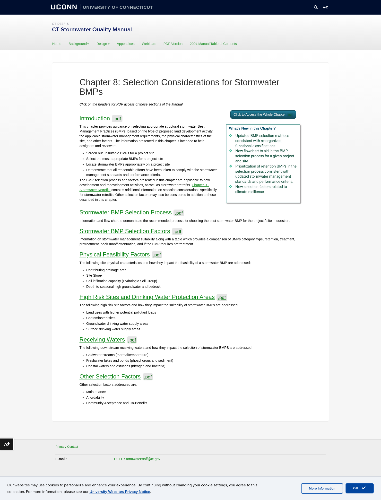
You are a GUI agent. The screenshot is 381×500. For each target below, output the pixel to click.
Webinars (149, 44)
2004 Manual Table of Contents (213, 44)
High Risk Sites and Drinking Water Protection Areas (153, 297)
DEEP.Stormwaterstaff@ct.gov (137, 459)
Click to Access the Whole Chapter (263, 115)
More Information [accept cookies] (322, 488)
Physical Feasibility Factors (120, 254)
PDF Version (173, 44)
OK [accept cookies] (359, 488)
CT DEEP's (60, 24)
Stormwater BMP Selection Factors (130, 231)
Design (103, 44)
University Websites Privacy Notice (119, 491)
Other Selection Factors (116, 376)
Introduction (100, 118)
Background (79, 44)
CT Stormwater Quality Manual (92, 29)
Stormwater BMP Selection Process (131, 212)
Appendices (126, 44)
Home (56, 44)
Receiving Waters (108, 339)
